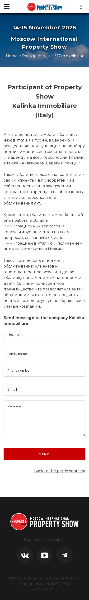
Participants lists (37, 56)
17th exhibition (70, 56)
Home (12, 56)
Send (44, 454)
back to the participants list (59, 471)
